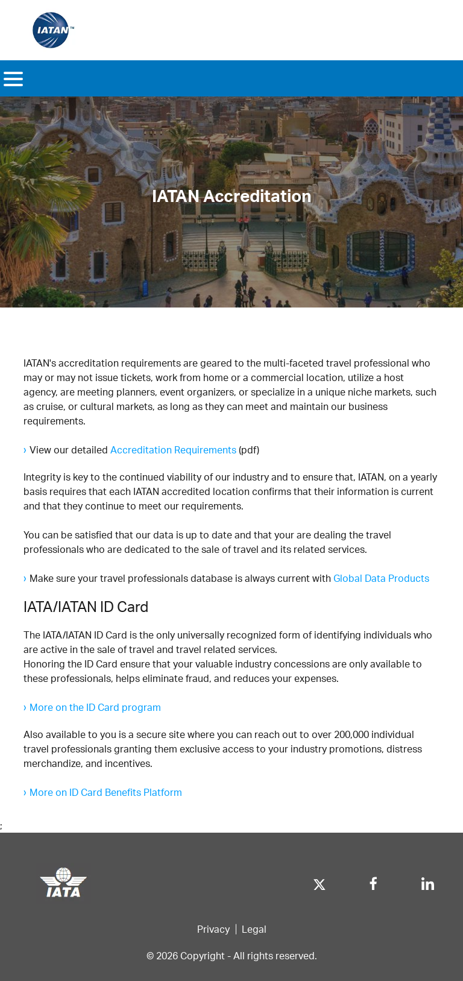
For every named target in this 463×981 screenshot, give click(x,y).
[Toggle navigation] (13, 78)
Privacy (213, 929)
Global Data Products (381, 578)
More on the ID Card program (95, 707)
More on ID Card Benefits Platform (106, 792)
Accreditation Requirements (173, 449)
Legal (254, 929)
